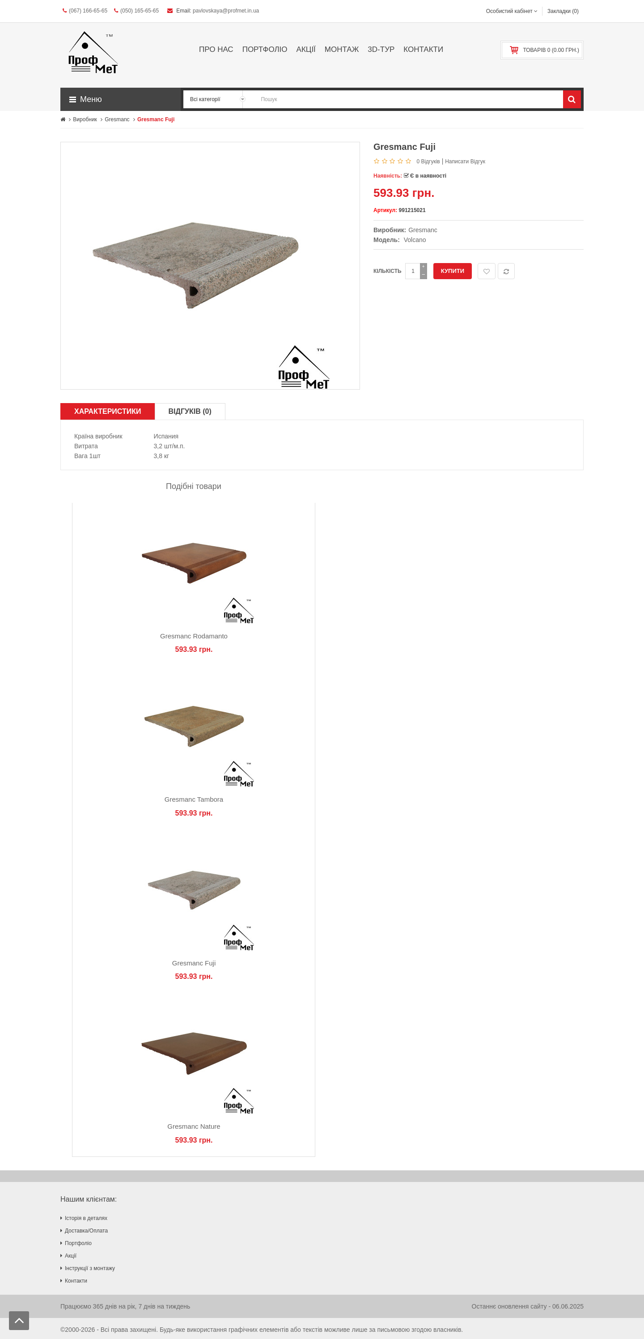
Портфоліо (78, 1243)
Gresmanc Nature (193, 1126)
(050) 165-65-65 (136, 11)
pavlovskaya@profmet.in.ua (226, 11)
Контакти (76, 1281)
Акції (70, 1256)
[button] (120, 99)
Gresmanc (422, 230)
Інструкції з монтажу (90, 1268)
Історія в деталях (86, 1218)
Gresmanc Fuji (194, 963)
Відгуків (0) (190, 411)
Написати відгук (465, 161)
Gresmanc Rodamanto (194, 636)
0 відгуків (428, 161)
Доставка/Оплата (86, 1231)
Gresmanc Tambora (194, 799)
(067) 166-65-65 (85, 11)
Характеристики (107, 411)
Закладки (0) (563, 11)
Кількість (387, 271)
